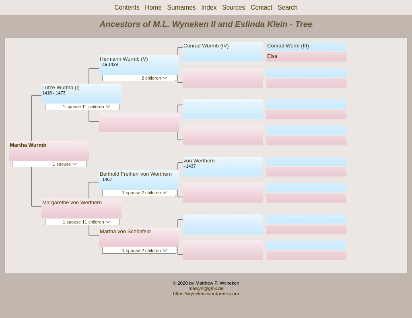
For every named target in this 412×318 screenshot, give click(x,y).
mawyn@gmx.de (205, 288)
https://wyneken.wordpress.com (206, 293)
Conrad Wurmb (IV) (206, 46)
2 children (154, 78)
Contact (261, 7)
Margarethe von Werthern (72, 202)
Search (287, 7)
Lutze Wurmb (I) (61, 87)
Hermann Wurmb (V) (124, 59)
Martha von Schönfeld (125, 231)
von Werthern (199, 161)
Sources (233, 7)
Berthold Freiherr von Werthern (136, 174)
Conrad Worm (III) (288, 46)
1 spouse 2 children (144, 192)
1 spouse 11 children (86, 106)
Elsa (272, 56)
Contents (126, 7)
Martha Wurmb (28, 145)
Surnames (181, 7)
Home (153, 7)
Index (208, 7)
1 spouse (65, 164)
